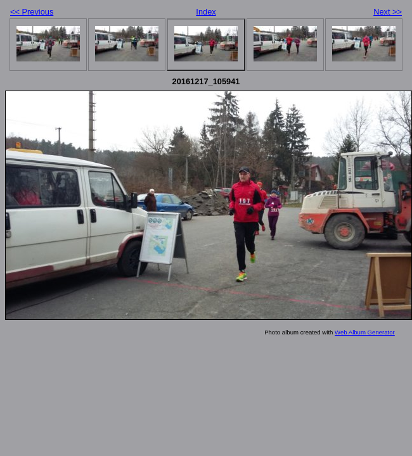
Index (206, 11)
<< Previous (31, 11)
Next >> (387, 11)
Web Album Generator (365, 332)
